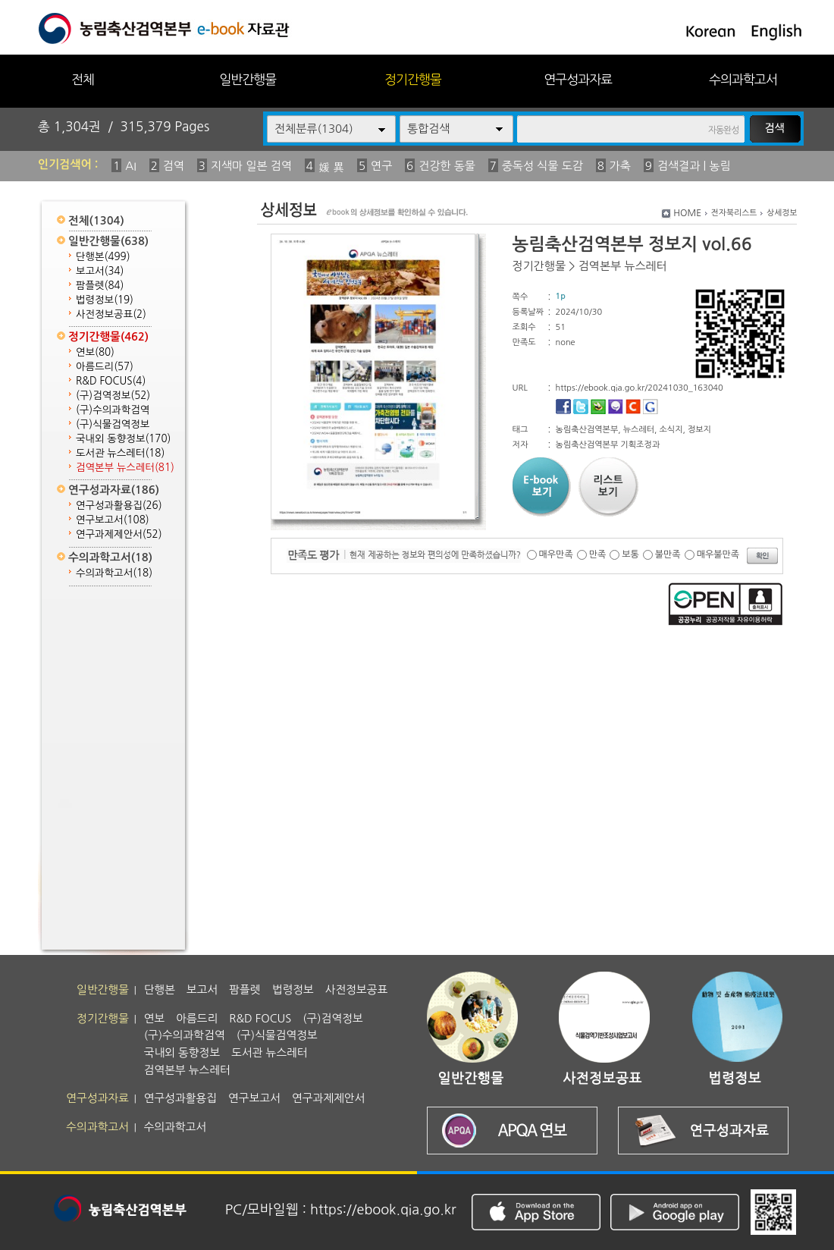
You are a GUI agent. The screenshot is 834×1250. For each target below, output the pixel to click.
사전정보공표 (111, 314)
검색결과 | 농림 (694, 165)
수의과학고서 (743, 79)
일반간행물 (247, 79)
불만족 (668, 554)
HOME (687, 213)
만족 (598, 554)
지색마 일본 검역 (251, 165)
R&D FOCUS (111, 381)
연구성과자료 (578, 79)
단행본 (103, 257)
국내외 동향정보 (123, 439)
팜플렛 (100, 286)
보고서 (100, 271)
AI (130, 165)
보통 (630, 554)
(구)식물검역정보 (112, 424)
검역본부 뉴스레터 (125, 468)
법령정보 (104, 300)
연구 (381, 165)
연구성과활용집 (119, 505)
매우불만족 (718, 554)
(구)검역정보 (113, 395)
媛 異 (331, 167)
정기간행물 (412, 79)
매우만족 (556, 554)
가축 (620, 165)
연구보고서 (112, 520)
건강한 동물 (447, 165)
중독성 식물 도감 (542, 165)
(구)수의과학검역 (112, 410)
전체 (82, 79)
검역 (173, 165)
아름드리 (104, 367)
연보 (95, 352)
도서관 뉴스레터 (120, 453)
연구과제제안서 (119, 534)
